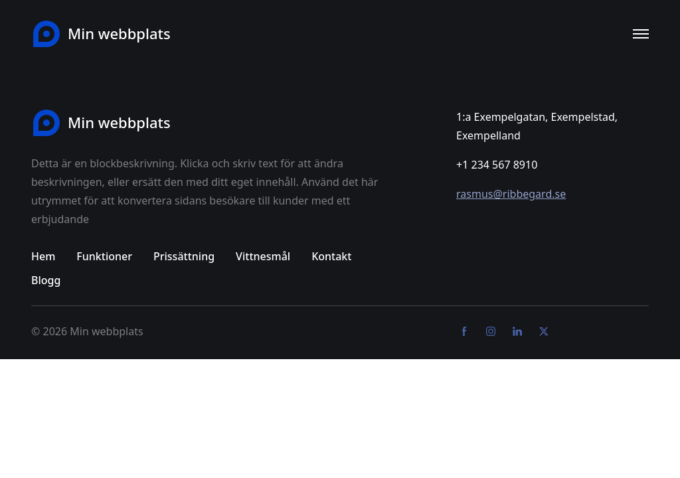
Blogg (45, 280)
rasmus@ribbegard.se (511, 194)
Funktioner (104, 256)
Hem (43, 256)
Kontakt (331, 256)
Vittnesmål (263, 256)
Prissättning (183, 256)
